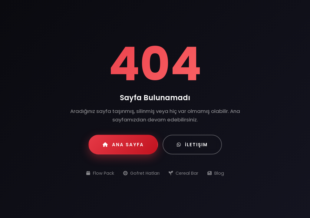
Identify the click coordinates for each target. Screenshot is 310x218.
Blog (215, 173)
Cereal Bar (183, 173)
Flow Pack (100, 173)
